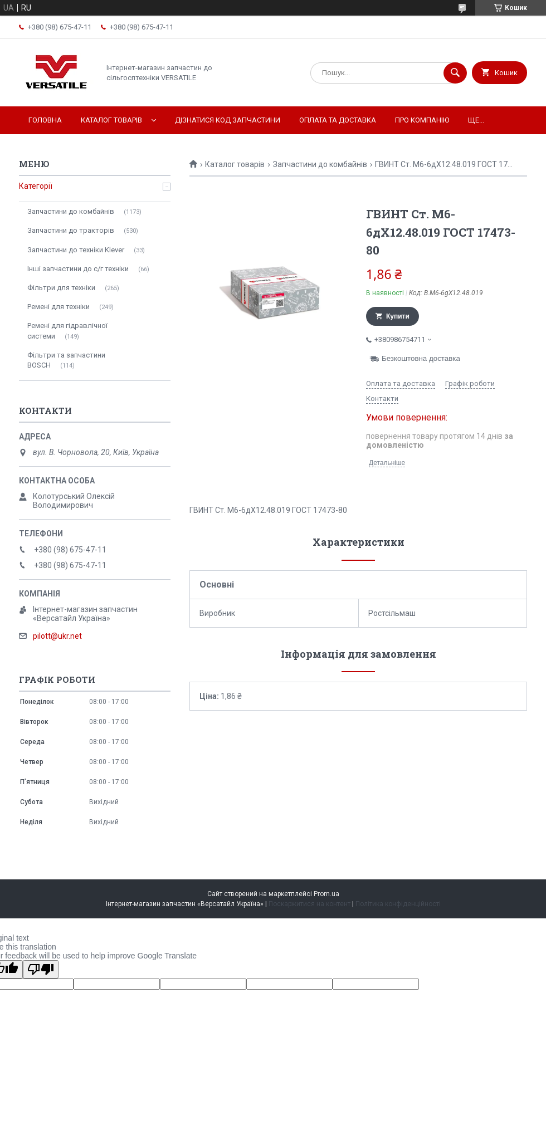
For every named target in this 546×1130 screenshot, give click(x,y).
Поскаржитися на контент (309, 904)
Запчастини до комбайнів (320, 164)
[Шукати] (455, 73)
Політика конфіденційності (398, 904)
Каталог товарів (111, 120)
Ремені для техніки (58, 306)
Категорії (35, 186)
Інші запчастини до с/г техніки (78, 269)
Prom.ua (326, 894)
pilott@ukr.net (57, 636)
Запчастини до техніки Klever (75, 250)
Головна (45, 120)
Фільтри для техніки (61, 287)
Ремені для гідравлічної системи (67, 330)
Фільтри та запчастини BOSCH (66, 360)
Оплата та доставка (337, 120)
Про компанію (422, 120)
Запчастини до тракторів (70, 230)
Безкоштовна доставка (421, 358)
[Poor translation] (40, 969)
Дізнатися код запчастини (227, 120)
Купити (398, 316)
